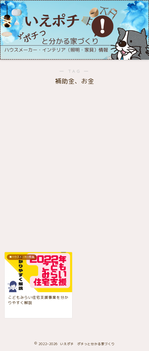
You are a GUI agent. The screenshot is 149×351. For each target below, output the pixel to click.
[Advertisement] (74, 163)
